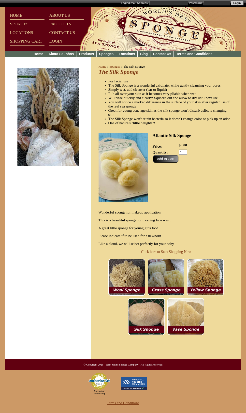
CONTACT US (62, 32)
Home (38, 54)
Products (86, 54)
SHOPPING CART (26, 41)
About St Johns (61, 54)
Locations (127, 54)
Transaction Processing (99, 392)
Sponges (106, 54)
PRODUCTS (60, 24)
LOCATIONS (21, 32)
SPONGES (19, 24)
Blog (144, 54)
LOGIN (55, 41)
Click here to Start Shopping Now (166, 252)
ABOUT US (59, 15)
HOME (16, 15)
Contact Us (162, 54)
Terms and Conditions (194, 54)
